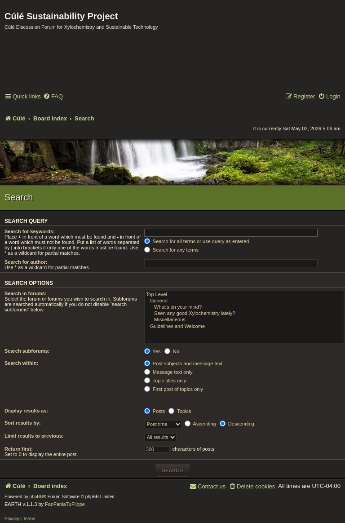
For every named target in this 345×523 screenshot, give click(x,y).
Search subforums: (26, 351)
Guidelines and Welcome (244, 327)
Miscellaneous (244, 320)
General (244, 301)
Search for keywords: (29, 231)
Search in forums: (25, 293)
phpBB (36, 496)
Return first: (18, 449)
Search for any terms (171, 250)
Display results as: (26, 410)
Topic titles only (165, 380)
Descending (237, 423)
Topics (179, 411)
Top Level (244, 295)
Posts (154, 411)
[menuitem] (53, 96)
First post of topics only (173, 389)
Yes (152, 351)
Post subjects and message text (183, 363)
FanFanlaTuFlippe (65, 504)
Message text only (168, 372)
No (171, 351)
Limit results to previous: (33, 436)
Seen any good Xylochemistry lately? (244, 313)
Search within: (21, 363)
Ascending (200, 423)
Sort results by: (22, 422)
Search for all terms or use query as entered (196, 241)
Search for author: (25, 262)
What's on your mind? (244, 307)
